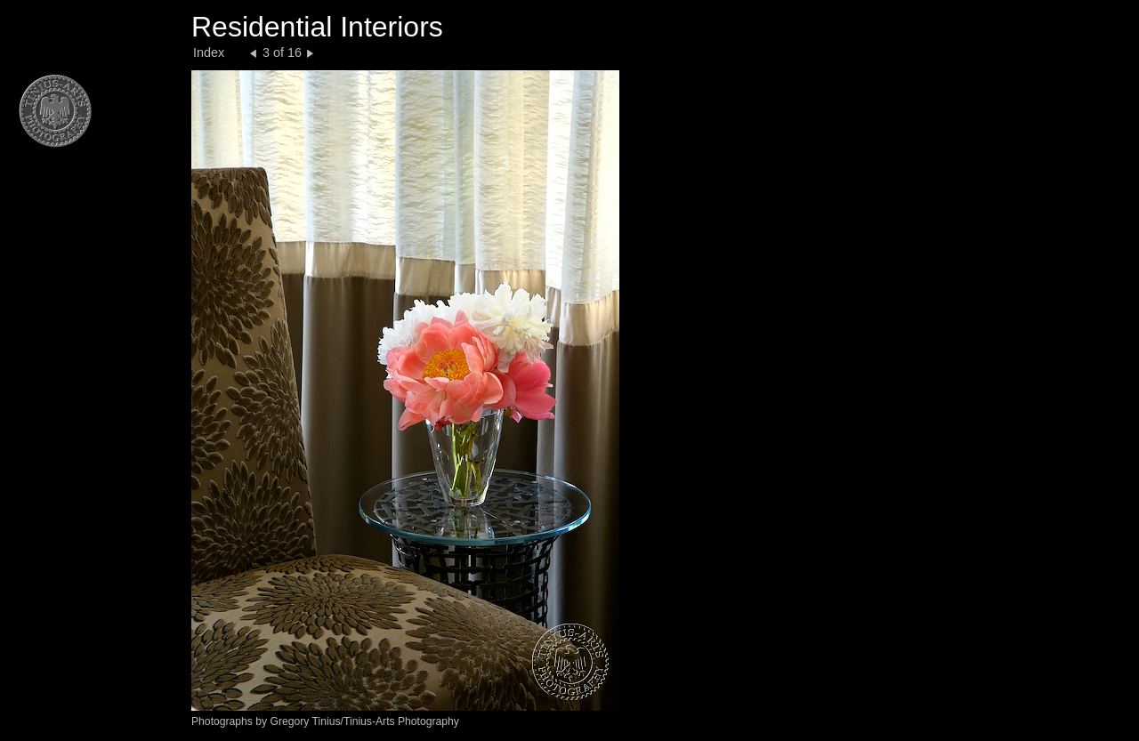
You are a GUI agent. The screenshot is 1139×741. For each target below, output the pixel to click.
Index (208, 52)
